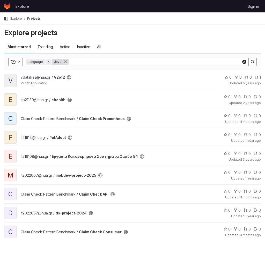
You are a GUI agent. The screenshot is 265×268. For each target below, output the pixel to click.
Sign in (253, 6)
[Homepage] (7, 6)
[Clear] (244, 62)
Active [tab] (65, 46)
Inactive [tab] (83, 46)
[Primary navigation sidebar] (6, 18)
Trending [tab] (45, 46)
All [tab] (99, 46)
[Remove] (65, 62)
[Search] (155, 62)
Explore (22, 6)
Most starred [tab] (19, 46)
